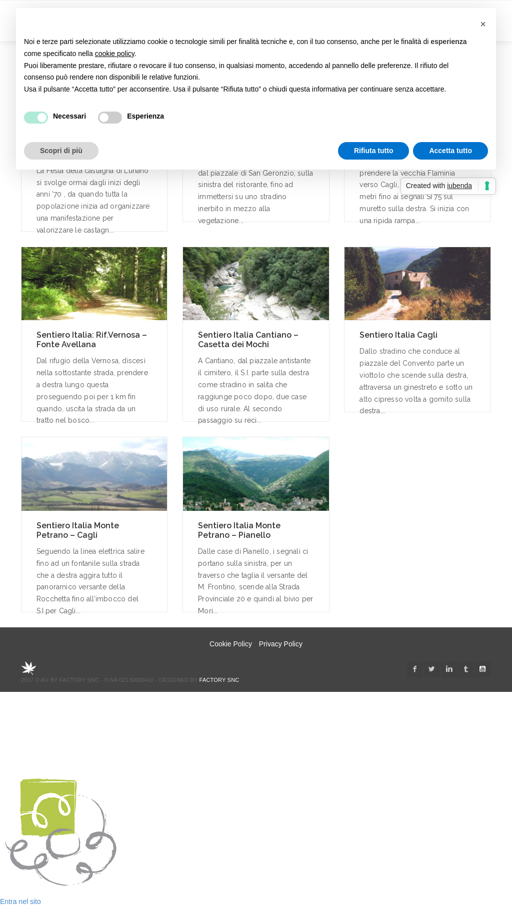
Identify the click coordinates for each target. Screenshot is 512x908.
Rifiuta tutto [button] (374, 151)
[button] (483, 24)
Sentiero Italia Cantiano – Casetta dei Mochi (248, 339)
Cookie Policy (231, 644)
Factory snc (220, 680)
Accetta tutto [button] (450, 151)
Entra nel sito (20, 901)
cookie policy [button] (114, 54)
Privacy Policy (280, 644)
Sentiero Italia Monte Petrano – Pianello (239, 530)
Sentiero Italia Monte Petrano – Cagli (77, 530)
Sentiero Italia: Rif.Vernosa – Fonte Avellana (91, 339)
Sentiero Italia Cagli (399, 335)
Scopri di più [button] (61, 151)
